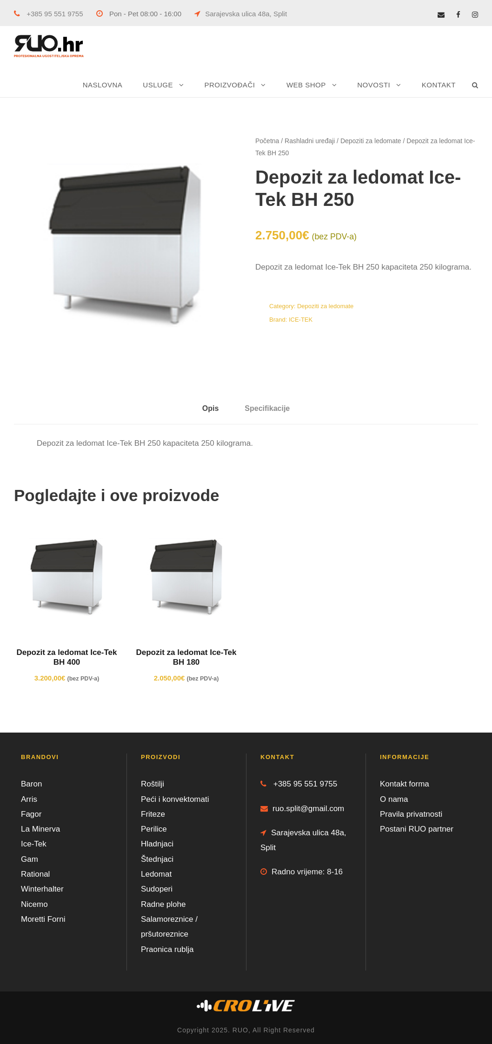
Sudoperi (157, 889)
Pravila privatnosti (411, 814)
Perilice (154, 829)
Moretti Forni (43, 919)
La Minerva (40, 829)
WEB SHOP (306, 85)
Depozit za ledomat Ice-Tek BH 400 (66, 657)
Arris (29, 799)
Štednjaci (157, 859)
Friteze (153, 814)
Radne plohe (163, 904)
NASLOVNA (103, 85)
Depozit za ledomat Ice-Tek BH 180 (186, 657)
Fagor (31, 814)
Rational (35, 874)
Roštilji (152, 784)
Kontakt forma (404, 784)
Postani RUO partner (416, 829)
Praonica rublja (167, 949)
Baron (31, 784)
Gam (29, 859)
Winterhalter (42, 889)
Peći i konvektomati (175, 799)
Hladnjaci (157, 843)
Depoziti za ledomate (370, 141)
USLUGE (158, 85)
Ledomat (156, 874)
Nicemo (34, 904)
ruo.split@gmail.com (302, 808)
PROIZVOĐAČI (230, 85)
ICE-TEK (300, 319)
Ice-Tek (34, 843)
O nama (394, 799)
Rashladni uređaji (310, 141)
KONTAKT (439, 85)
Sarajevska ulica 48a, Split (240, 14)
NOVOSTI (373, 85)
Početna (267, 141)
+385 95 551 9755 (48, 14)
